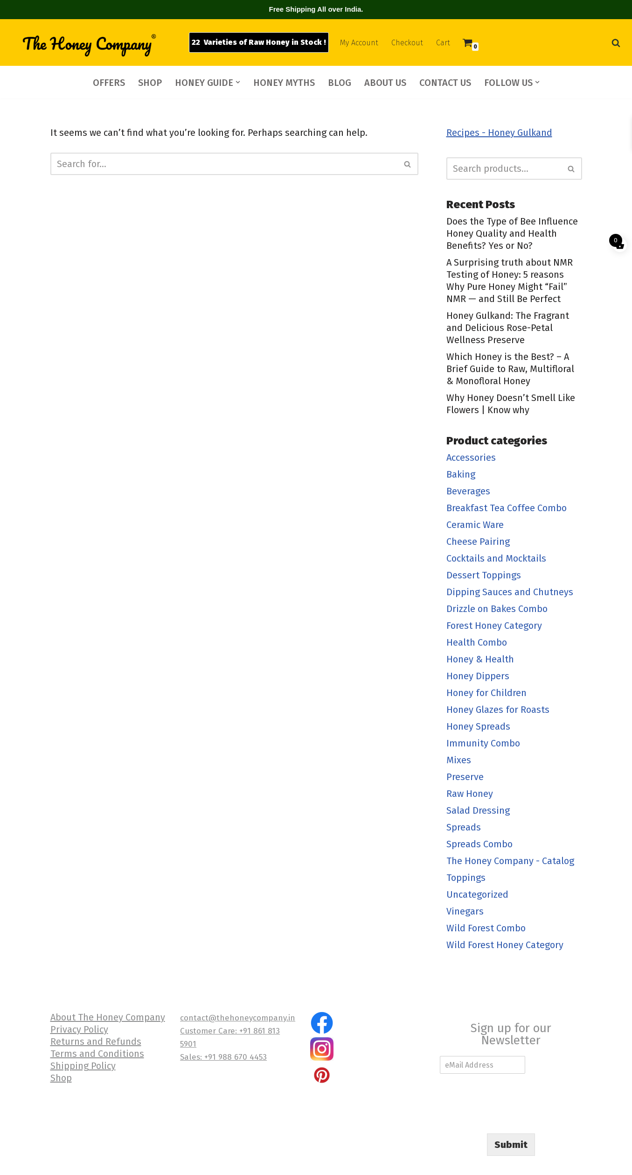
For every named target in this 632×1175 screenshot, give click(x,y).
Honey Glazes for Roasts (497, 709)
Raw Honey (469, 793)
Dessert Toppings (483, 575)
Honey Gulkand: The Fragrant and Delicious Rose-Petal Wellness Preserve (507, 327)
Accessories (471, 457)
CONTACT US (445, 82)
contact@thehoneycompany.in (237, 1018)
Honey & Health (480, 659)
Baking (460, 474)
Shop (61, 1078)
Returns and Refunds (95, 1041)
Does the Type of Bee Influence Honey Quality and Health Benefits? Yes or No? (512, 233)
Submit (511, 1144)
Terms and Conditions (97, 1053)
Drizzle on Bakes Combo (497, 608)
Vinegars (465, 911)
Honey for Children (486, 692)
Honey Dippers (477, 676)
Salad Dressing (478, 810)
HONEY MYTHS (284, 82)
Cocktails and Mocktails (496, 558)
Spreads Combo (479, 844)
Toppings (466, 877)
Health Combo (476, 642)
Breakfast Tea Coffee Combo (506, 508)
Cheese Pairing (478, 541)
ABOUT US (385, 82)
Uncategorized (477, 894)
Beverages (468, 491)
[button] (238, 82)
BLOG (339, 82)
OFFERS (109, 82)
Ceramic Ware (475, 524)
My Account (359, 42)
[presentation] (511, 1118)
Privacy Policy (79, 1029)
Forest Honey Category (494, 625)
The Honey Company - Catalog (510, 860)
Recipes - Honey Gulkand (499, 132)
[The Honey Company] (88, 44)
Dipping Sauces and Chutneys (509, 592)
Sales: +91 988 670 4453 (223, 1057)
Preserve (465, 776)
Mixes (458, 760)
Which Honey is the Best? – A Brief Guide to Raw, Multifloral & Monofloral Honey (510, 369)
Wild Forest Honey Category (504, 944)
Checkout (407, 42)
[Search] (615, 42)
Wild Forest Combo (486, 928)
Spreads (463, 827)
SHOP (150, 82)
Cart (443, 42)
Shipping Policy (83, 1065)
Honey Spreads (478, 726)
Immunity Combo (483, 743)
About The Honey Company (107, 1017)
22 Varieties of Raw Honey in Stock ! (259, 42)
